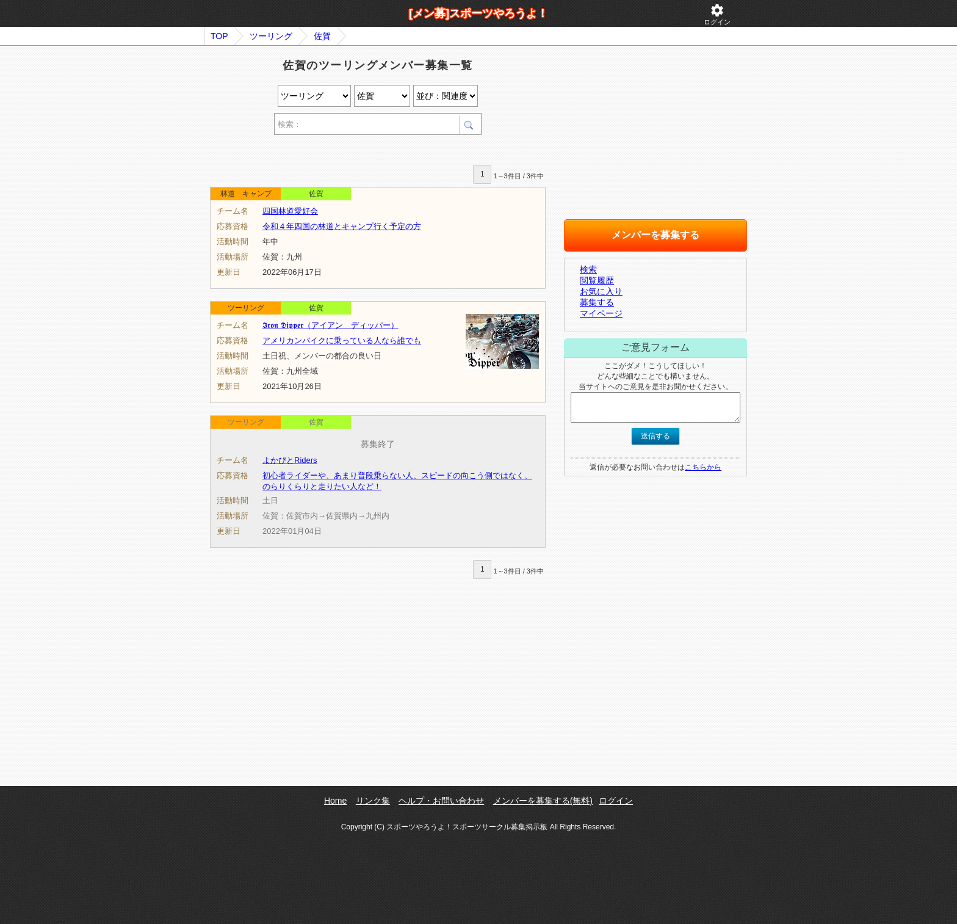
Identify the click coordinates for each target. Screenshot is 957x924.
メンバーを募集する (655, 235)
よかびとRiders (289, 460)
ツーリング (271, 36)
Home (335, 801)
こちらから (703, 467)
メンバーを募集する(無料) (543, 801)
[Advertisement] (353, 151)
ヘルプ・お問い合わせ (441, 801)
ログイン (717, 14)
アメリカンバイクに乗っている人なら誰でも (341, 340)
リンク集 (373, 801)
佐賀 (322, 36)
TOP (219, 36)
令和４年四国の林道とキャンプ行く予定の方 (341, 226)
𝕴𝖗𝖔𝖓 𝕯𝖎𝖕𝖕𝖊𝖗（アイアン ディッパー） (330, 325)
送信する (655, 436)
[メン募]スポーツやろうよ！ (478, 13)
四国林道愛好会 (290, 211)
